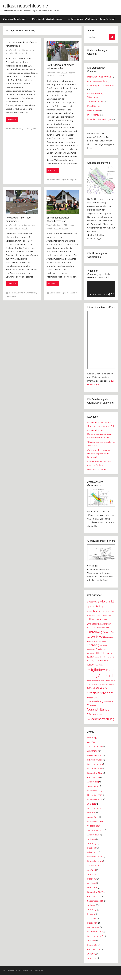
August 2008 (93, 865)
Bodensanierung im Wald (99, 77)
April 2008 (92, 883)
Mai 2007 (91, 914)
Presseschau (93, 115)
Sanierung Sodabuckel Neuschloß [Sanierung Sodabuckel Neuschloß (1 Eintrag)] (97, 684)
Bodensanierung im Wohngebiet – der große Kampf (91, 19)
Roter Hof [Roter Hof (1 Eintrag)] (104, 680)
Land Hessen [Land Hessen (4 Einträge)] (102, 660)
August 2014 (93, 782)
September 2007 (95, 901)
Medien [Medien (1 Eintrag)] (102, 665)
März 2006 (92, 945)
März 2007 (92, 923)
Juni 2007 (91, 909)
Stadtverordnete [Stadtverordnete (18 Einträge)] (100, 693)
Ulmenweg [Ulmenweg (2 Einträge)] (91, 705)
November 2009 (95, 821)
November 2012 (94, 799)
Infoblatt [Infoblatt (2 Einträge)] (90, 657)
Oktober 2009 (93, 826)
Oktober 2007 (93, 896)
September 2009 (95, 830)
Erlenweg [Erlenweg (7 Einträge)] (93, 645)
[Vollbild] (112, 294)
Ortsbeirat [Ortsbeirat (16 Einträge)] (105, 676)
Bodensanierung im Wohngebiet (22, 128)
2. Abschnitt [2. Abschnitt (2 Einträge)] (92, 602)
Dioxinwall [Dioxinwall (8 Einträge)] (97, 636)
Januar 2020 (93, 751)
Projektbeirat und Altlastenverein (47, 19)
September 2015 (95, 764)
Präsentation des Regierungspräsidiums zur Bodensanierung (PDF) (99, 434)
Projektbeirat (93, 106)
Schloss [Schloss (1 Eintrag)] (111, 684)
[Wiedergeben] (90, 294)
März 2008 (92, 887)
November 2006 (95, 931)
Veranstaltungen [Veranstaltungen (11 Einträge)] (99, 709)
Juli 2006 (91, 940)
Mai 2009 (91, 848)
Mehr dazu (12, 119)
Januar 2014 (92, 786)
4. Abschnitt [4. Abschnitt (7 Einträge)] (94, 606)
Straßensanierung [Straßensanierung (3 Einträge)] (95, 701)
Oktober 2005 (93, 949)
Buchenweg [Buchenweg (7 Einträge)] (94, 632)
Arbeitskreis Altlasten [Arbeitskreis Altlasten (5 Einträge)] (99, 623)
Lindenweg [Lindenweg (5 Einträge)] (93, 664)
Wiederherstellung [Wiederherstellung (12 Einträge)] (100, 719)
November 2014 (94, 773)
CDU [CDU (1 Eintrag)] (88, 637)
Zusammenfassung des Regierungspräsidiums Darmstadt (98, 453)
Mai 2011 (91, 812)
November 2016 (94, 760)
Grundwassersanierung (98, 81)
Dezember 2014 (94, 768)
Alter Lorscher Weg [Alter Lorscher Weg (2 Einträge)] (106, 611)
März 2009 (92, 852)
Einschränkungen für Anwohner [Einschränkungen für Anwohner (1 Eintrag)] (96, 641)
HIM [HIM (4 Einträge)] (98, 653)
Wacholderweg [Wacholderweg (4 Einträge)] (95, 714)
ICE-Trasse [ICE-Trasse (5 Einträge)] (107, 653)
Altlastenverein (94, 101)
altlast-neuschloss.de (25, 5)
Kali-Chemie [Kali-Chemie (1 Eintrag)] (110, 657)
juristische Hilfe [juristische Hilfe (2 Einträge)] (100, 657)
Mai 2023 (91, 737)
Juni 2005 (91, 958)
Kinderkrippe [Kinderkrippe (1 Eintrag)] (91, 661)
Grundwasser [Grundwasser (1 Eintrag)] (91, 649)
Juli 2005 (91, 954)
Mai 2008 (91, 879)
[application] (101, 289)
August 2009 (93, 835)
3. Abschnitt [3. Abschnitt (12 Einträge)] (105, 601)
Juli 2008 (91, 870)
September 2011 (94, 808)
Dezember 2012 (94, 795)
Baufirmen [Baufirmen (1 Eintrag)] (90, 628)
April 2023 (92, 742)
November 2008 (95, 861)
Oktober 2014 (93, 777)
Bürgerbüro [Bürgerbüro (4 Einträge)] (108, 632)
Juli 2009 (91, 839)
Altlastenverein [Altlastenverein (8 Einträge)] (97, 619)
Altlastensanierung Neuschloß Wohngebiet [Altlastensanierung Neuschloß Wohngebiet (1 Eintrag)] (100, 615)
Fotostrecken (11, 296)
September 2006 (95, 936)
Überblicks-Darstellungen (14, 19)
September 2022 (95, 746)
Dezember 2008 (94, 856)
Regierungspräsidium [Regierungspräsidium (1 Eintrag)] (93, 680)
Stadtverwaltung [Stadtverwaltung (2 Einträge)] (94, 698)
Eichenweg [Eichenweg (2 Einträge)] (108, 637)
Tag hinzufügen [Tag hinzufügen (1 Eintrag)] (108, 701)
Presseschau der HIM (97, 469)
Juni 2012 (91, 804)
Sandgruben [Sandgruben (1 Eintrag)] (111, 680)
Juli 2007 (91, 905)
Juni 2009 (91, 843)
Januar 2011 (92, 817)
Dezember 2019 (94, 755)
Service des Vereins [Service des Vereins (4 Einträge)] (97, 688)
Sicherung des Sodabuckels (100, 85)
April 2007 (92, 918)
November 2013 (94, 790)
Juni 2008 (91, 874)
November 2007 (95, 892)
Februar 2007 (93, 927)
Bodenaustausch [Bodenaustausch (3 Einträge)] (101, 628)
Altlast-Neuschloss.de (18, 53)
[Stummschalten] (109, 294)
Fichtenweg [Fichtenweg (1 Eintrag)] (103, 645)
